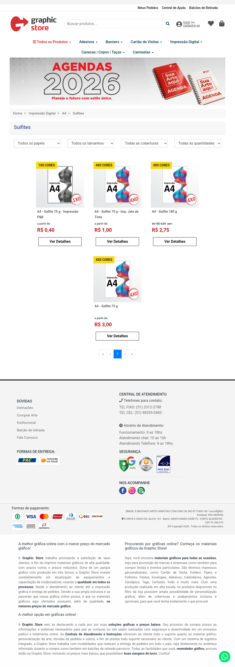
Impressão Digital (186, 42)
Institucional (26, 423)
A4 (64, 113)
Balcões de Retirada (203, 8)
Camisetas (143, 52)
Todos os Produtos (52, 42)
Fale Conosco (27, 437)
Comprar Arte (27, 415)
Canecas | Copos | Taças (103, 52)
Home (17, 113)
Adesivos (88, 42)
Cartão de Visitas (146, 42)
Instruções (25, 408)
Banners (114, 42)
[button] (22, 81)
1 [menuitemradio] (118, 354)
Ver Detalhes (60, 241)
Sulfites (78, 113)
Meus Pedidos (148, 8)
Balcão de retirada (31, 430)
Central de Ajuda (173, 8)
